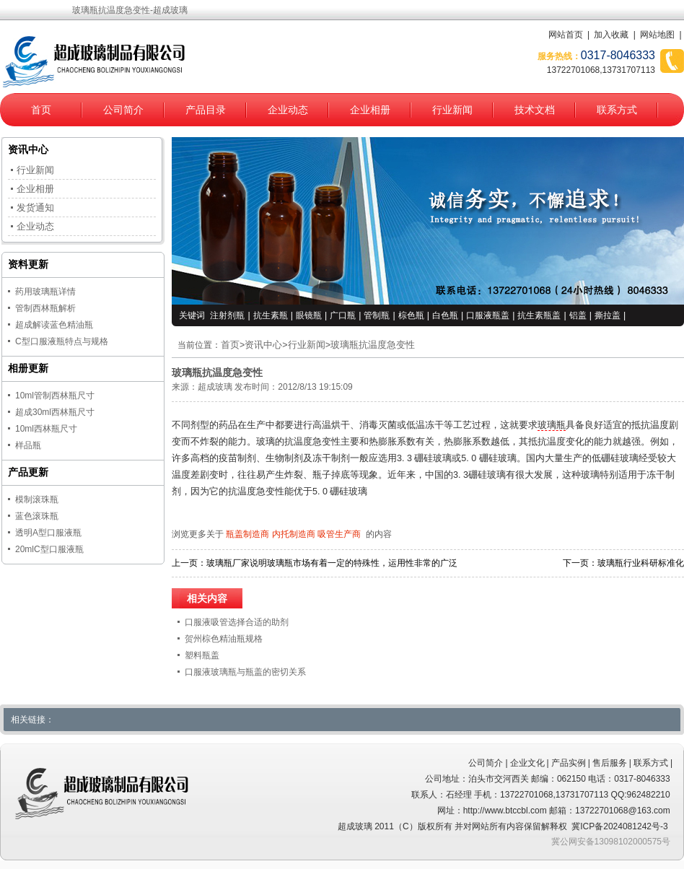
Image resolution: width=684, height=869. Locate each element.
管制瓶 (377, 315)
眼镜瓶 (309, 315)
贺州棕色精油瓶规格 (224, 639)
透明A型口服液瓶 (48, 533)
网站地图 (657, 35)
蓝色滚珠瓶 (36, 516)
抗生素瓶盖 (539, 315)
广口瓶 (343, 315)
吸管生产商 (339, 534)
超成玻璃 (215, 387)
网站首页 (565, 35)
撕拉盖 (608, 315)
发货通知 (35, 207)
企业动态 (288, 109)
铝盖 (578, 315)
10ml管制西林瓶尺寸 (55, 395)
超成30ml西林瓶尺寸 (55, 412)
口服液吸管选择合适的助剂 (237, 622)
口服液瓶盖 (487, 315)
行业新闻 (452, 109)
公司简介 (123, 109)
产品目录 (205, 109)
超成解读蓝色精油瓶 (54, 325)
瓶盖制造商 (247, 534)
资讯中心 (263, 345)
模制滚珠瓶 (36, 499)
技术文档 (534, 109)
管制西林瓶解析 (45, 308)
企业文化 (527, 763)
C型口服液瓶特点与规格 (61, 341)
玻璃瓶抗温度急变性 (372, 345)
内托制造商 (293, 534)
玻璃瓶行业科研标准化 (640, 563)
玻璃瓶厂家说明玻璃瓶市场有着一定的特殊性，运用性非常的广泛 (331, 563)
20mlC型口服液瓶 (49, 549)
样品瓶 (28, 445)
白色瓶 (445, 315)
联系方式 (617, 109)
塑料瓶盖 (202, 655)
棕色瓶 (411, 315)
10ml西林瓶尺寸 (46, 429)
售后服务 (609, 763)
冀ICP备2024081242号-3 (619, 826)
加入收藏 (611, 35)
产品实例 (568, 763)
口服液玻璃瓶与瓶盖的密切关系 (245, 672)
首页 (41, 109)
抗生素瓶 (270, 315)
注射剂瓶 (227, 315)
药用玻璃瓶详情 (45, 292)
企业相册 (370, 109)
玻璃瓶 (552, 425)
